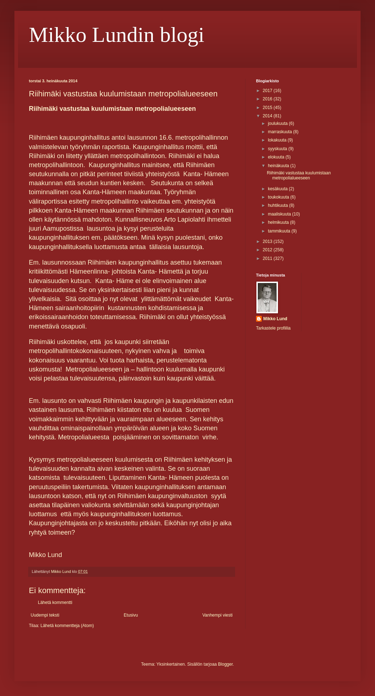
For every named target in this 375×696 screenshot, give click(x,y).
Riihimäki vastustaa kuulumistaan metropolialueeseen (299, 175)
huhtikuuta (278, 205)
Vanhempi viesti (217, 615)
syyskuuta (278, 148)
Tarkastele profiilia (273, 328)
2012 (268, 249)
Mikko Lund (275, 318)
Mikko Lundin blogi (116, 35)
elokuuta (277, 157)
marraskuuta (280, 131)
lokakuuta (278, 140)
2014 (268, 115)
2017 (268, 90)
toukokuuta (279, 197)
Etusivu (131, 615)
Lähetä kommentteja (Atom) (67, 625)
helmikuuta (279, 222)
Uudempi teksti (45, 615)
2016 (268, 98)
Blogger (225, 664)
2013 (268, 241)
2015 (268, 107)
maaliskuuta (280, 214)
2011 (268, 258)
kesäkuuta (278, 188)
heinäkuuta (279, 165)
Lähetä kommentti (55, 602)
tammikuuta (279, 231)
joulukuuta (278, 123)
